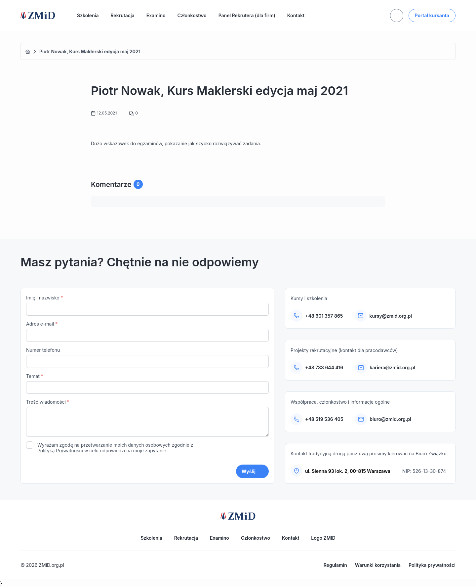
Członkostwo (192, 15)
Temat (147, 383)
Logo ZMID (323, 538)
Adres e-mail (147, 331)
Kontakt (295, 15)
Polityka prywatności (432, 565)
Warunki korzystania (378, 565)
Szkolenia (88, 15)
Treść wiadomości (147, 418)
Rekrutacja (122, 15)
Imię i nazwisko (147, 305)
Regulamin (335, 565)
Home (27, 51)
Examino (156, 15)
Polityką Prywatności (60, 450)
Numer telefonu (147, 357)
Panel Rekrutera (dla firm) (246, 15)
